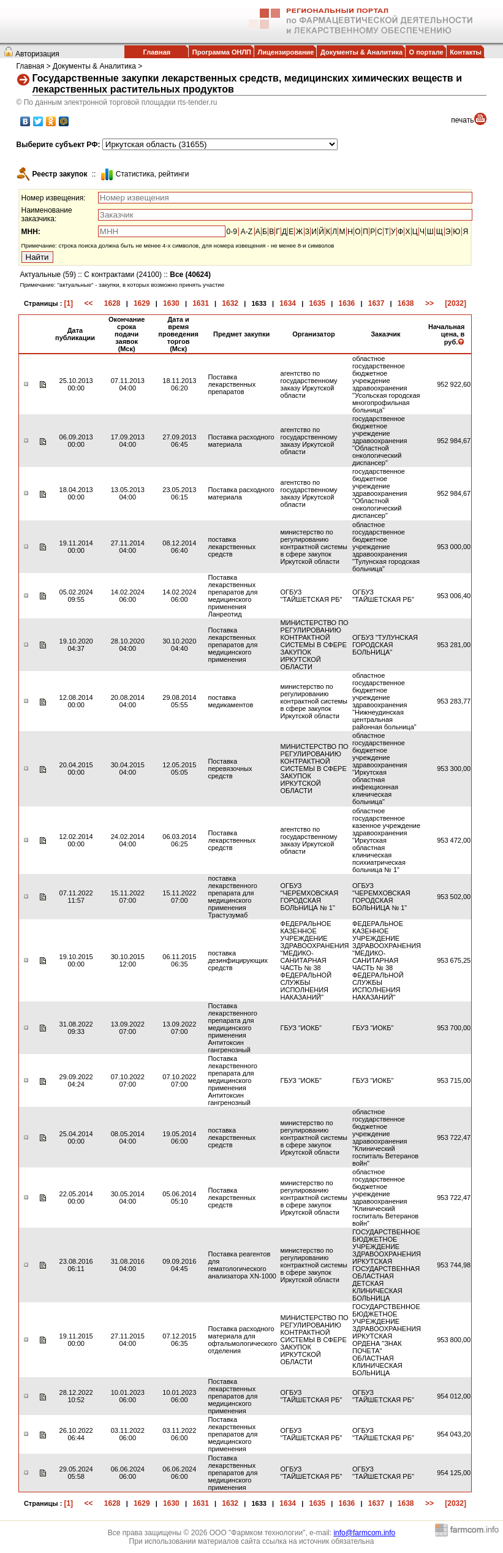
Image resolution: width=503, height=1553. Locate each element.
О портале (426, 52)
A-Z (246, 231)
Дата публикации (75, 334)
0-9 (232, 231)
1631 (200, 303)
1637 (376, 303)
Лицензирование (286, 52)
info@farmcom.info (364, 1532)
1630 (171, 303)
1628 (112, 303)
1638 (406, 303)
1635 (317, 303)
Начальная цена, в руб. (446, 334)
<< (88, 303)
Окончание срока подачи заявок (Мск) (126, 334)
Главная (156, 52)
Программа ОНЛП (221, 52)
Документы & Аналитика (361, 52)
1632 (230, 303)
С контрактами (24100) (123, 274)
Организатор (313, 334)
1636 (347, 303)
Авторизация (37, 54)
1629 (142, 303)
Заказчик (385, 334)
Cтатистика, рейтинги (152, 174)
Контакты (466, 52)
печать (462, 120)
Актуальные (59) (48, 274)
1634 (287, 303)
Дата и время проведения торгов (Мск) (178, 334)
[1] (68, 303)
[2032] (455, 303)
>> (429, 303)
